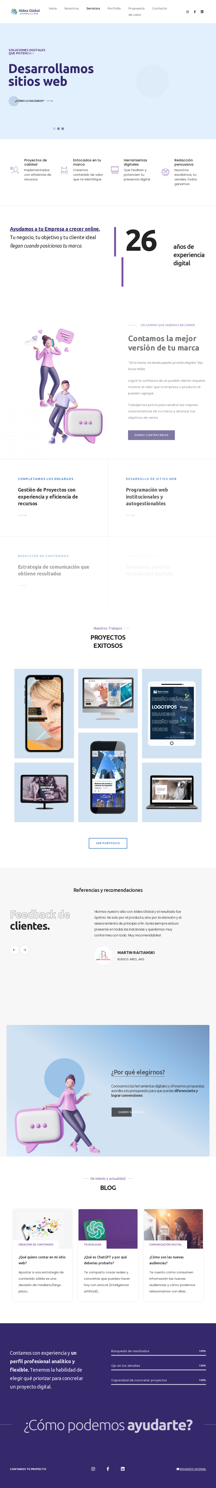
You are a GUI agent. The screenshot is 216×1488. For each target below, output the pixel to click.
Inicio (53, 8)
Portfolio (114, 8)
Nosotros (72, 8)
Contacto (159, 8)
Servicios (93, 8)
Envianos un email (193, 1469)
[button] (24, 950)
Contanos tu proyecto (28, 1469)
